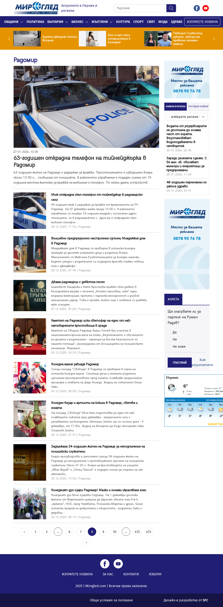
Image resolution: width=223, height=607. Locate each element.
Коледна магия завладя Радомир (75, 364)
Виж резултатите (202, 362)
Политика (35, 22)
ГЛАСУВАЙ (180, 362)
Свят (151, 22)
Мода (162, 22)
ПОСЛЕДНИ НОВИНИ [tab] (198, 106)
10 (114, 532)
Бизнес (77, 22)
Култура (123, 22)
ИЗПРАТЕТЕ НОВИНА (202, 22)
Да (175, 332)
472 (137, 532)
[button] (21, 22)
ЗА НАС (108, 574)
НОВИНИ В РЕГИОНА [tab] (175, 106)
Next (213, 39)
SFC (205, 600)
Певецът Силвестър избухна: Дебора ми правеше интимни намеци (187, 38)
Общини (11, 22)
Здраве (176, 22)
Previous (10, 39)
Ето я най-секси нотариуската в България (119, 38)
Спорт (138, 22)
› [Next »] (86, 542)
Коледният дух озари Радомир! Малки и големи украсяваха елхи (98, 490)
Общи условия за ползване (111, 600)
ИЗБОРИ (155, 574)
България (55, 22)
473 (148, 532)
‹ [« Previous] (24, 532)
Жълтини (100, 22)
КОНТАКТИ (131, 574)
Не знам (179, 347)
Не (175, 339)
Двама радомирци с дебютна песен (78, 282)
